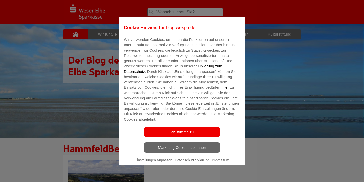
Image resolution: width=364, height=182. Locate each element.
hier (225, 91)
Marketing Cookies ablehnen (182, 151)
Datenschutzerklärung (192, 164)
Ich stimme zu (182, 135)
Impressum (220, 164)
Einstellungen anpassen (153, 164)
